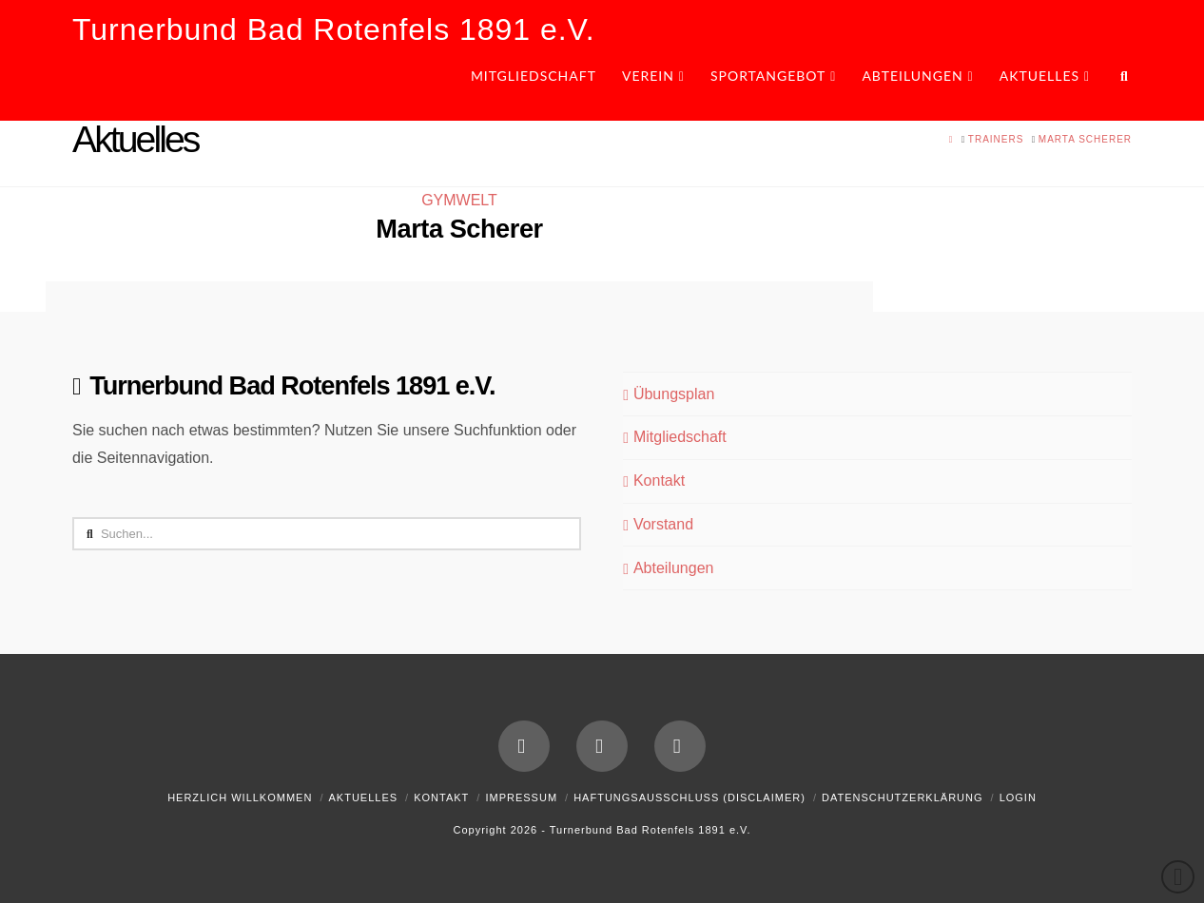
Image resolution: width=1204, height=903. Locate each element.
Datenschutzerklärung (902, 797)
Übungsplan (668, 394)
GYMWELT (459, 200)
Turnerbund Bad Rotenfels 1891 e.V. (333, 29)
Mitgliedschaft (674, 437)
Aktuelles (363, 797)
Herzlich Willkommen (239, 797)
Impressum (521, 797)
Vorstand (658, 524)
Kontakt (654, 481)
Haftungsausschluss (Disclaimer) (689, 797)
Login (1018, 797)
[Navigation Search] (1117, 83)
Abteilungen (668, 568)
